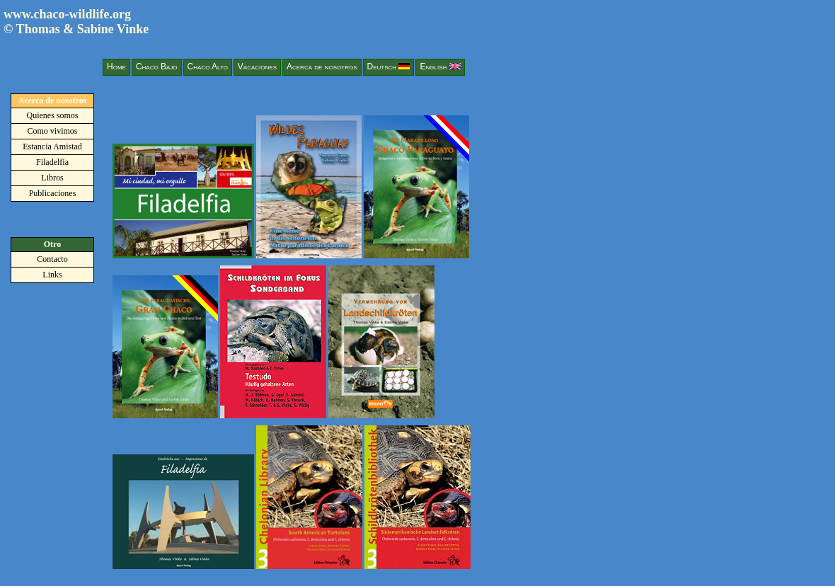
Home (116, 66)
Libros (52, 178)
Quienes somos (53, 115)
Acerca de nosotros (322, 66)
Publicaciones (52, 193)
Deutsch (388, 66)
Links (52, 275)
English (440, 66)
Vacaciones (257, 66)
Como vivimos (52, 131)
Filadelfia (52, 162)
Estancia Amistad (52, 146)
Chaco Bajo (157, 66)
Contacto (52, 259)
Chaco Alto (208, 66)
